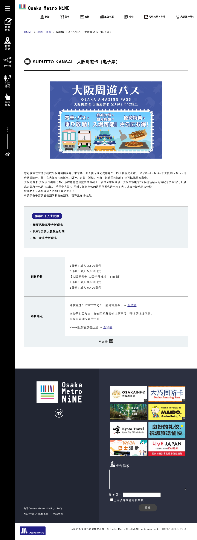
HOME (28, 32)
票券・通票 (44, 32)
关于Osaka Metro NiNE (38, 508)
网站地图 (58, 513)
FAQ (59, 508)
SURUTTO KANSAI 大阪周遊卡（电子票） (84, 32)
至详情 (131, 305)
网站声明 (29, 513)
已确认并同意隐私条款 (129, 500)
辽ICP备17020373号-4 (173, 529)
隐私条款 (43, 513)
